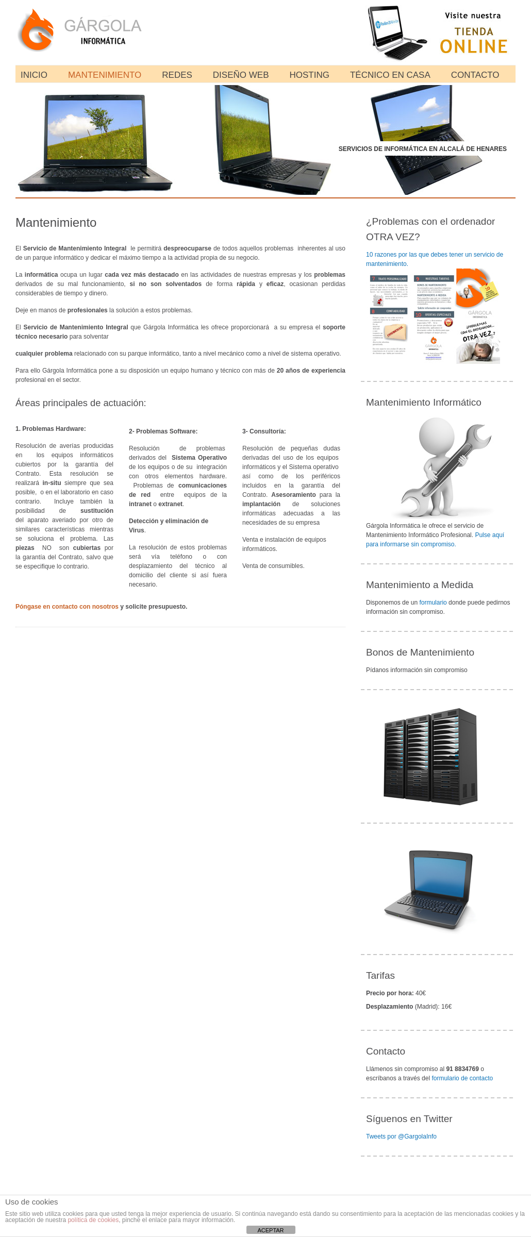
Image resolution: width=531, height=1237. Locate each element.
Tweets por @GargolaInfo (401, 1136)
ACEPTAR (270, 1230)
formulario (432, 602)
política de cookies (93, 1220)
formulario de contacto (462, 1078)
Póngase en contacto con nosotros (67, 606)
